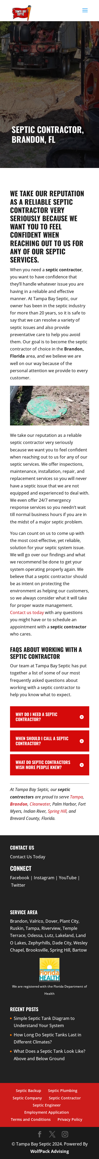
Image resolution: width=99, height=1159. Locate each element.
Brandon (18, 804)
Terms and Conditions (31, 1119)
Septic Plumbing (62, 1090)
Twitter (18, 885)
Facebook (19, 878)
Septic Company (27, 1097)
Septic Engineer (47, 1105)
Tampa (76, 797)
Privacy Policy (70, 1119)
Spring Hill (57, 811)
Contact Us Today (27, 857)
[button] (85, 13)
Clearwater (40, 804)
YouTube (68, 878)
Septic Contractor (65, 1097)
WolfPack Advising (49, 1151)
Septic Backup (28, 1090)
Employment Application (46, 1112)
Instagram (44, 878)
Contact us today (27, 612)
